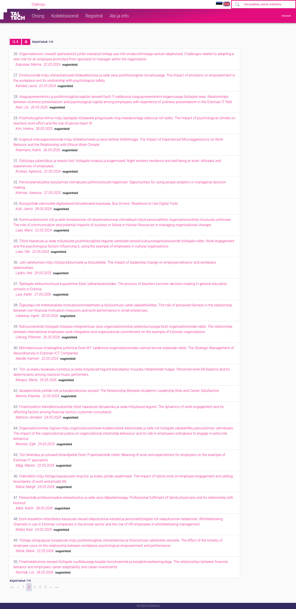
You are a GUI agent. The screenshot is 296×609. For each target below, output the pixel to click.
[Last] (56, 587)
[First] (12, 587)
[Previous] (18, 587)
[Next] (50, 587)
